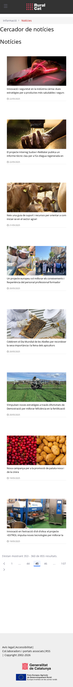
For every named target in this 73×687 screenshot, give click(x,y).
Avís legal (8, 647)
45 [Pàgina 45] (36, 563)
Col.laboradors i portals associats (23, 651)
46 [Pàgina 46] (45, 563)
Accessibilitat (24, 647)
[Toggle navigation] (6, 6)
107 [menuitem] (63, 563)
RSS (48, 651)
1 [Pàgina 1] (12, 563)
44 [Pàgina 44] (28, 563)
